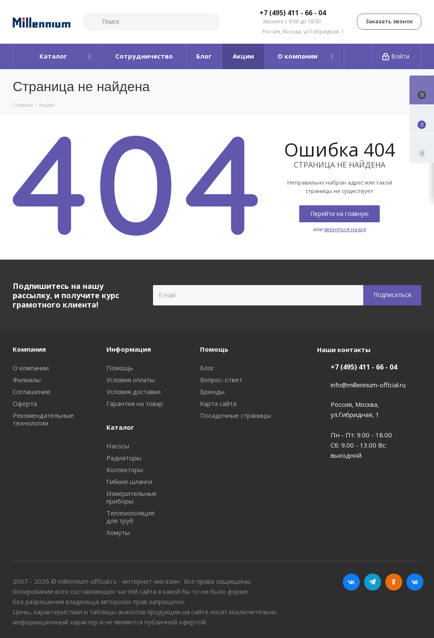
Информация (128, 349)
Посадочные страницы (235, 415)
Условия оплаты (130, 379)
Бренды (212, 391)
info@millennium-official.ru (368, 385)
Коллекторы (124, 469)
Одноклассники (393, 582)
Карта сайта (218, 403)
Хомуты (118, 532)
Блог (207, 368)
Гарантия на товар (134, 403)
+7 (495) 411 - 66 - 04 (292, 13)
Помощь (119, 368)
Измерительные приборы (131, 497)
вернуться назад (345, 229)
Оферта (25, 403)
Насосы (117, 446)
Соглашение (31, 391)
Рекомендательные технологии (43, 419)
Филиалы (27, 379)
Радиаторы (123, 457)
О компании (31, 368)
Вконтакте (351, 582)
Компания (29, 349)
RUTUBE (414, 582)
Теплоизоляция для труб (130, 517)
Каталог (120, 427)
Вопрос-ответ (221, 379)
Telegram (372, 582)
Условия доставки (133, 391)
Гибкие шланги (129, 481)
